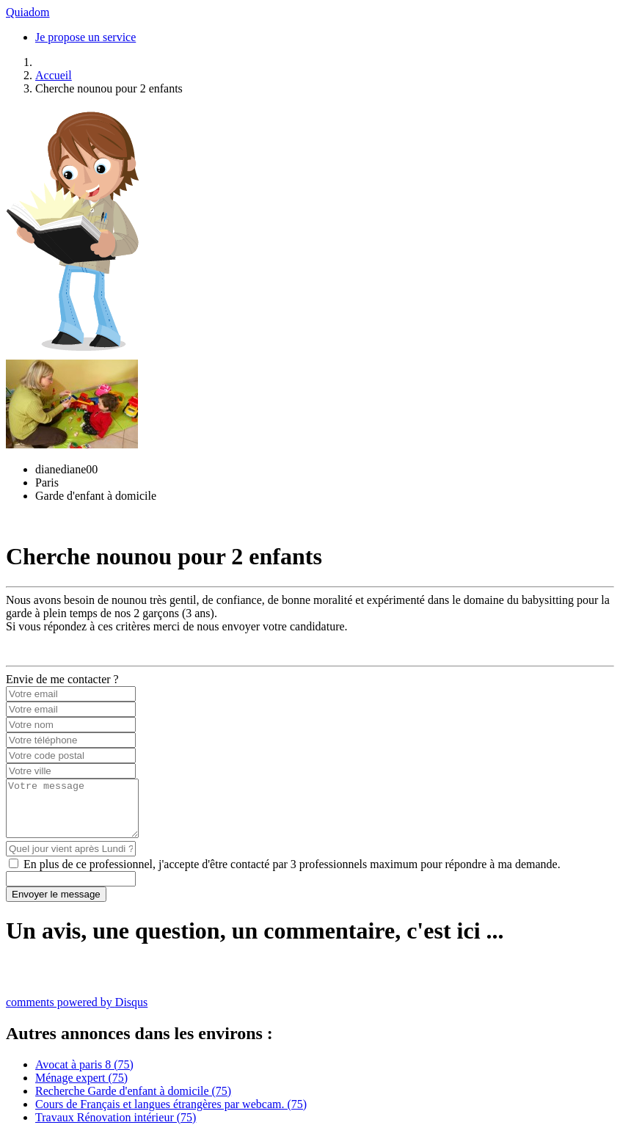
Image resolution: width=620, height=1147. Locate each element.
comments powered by (76, 1013)
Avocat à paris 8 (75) (84, 1075)
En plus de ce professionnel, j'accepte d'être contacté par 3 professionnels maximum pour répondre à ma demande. (292, 875)
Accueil (53, 75)
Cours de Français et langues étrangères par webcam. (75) (171, 1115)
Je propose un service (85, 37)
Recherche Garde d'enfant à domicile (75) (133, 1102)
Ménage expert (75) (81, 1088)
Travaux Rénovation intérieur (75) (115, 1128)
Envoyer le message (56, 905)
